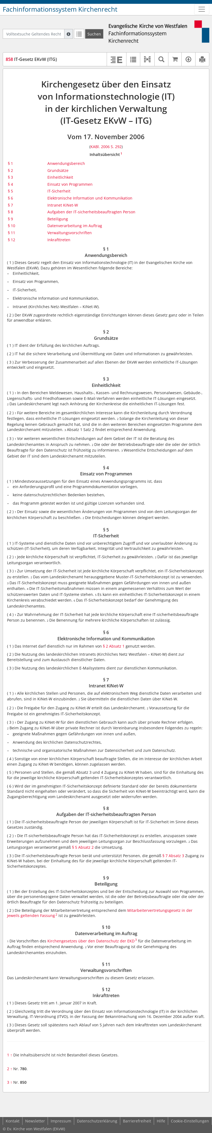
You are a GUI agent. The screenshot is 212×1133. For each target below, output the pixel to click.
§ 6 (10, 198)
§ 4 (10, 184)
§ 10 (11, 225)
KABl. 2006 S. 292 (106, 146)
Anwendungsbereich (66, 163)
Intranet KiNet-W (62, 205)
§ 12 (11, 239)
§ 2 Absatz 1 (114, 646)
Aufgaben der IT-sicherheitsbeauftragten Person (91, 211)
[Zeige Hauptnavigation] (201, 9)
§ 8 (10, 211)
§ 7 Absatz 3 (173, 855)
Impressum (61, 1121)
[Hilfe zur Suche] (68, 34)
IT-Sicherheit (58, 191)
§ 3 (10, 177)
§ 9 (10, 218)
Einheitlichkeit (60, 177)
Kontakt (12, 1121)
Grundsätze (58, 170)
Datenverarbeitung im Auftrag (74, 225)
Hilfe (161, 1121)
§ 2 (10, 170)
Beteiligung (57, 218)
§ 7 (10, 205)
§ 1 (10, 163)
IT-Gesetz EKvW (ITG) (31, 59)
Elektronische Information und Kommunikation (89, 198)
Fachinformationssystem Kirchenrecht (60, 9)
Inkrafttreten (58, 239)
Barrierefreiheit (137, 1121)
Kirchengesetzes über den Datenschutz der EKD (91, 940)
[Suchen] (94, 34)
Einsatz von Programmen (70, 184)
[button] (147, 59)
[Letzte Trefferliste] (79, 34)
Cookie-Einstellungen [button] (190, 1121)
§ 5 (10, 191)
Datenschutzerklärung (97, 1121)
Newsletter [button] (35, 1121)
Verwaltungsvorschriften (69, 232)
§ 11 (11, 232)
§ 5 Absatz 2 (83, 847)
